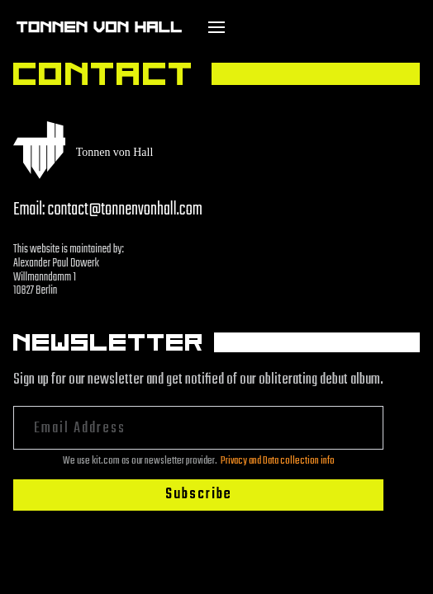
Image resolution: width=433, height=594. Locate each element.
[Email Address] (198, 428)
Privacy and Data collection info (278, 461)
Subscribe (198, 495)
